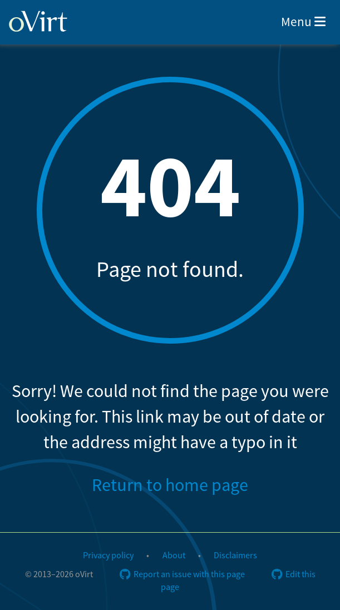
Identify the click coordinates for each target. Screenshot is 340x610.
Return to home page (170, 485)
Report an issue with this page (182, 574)
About (173, 555)
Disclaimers (235, 555)
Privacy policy (108, 555)
